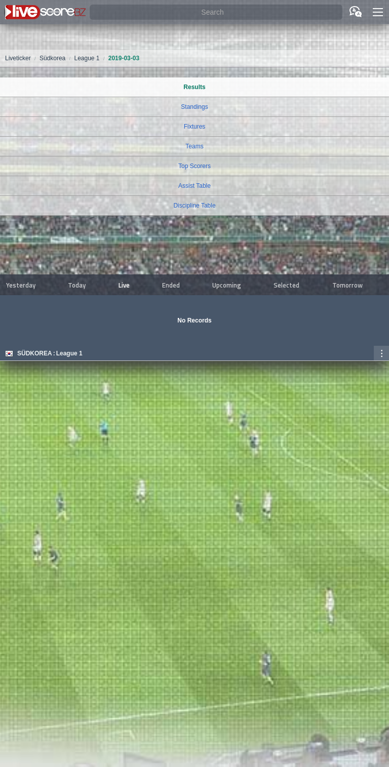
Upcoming (226, 285)
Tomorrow (347, 285)
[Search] (216, 12)
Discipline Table (194, 205)
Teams (194, 146)
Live (124, 285)
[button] (378, 12)
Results (194, 87)
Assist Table (194, 185)
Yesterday (20, 285)
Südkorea (34, 353)
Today (77, 285)
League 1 (69, 353)
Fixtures (195, 126)
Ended (171, 285)
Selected (286, 285)
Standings (194, 106)
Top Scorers (194, 166)
